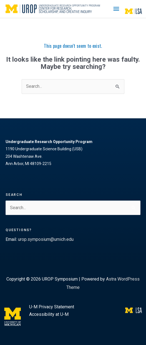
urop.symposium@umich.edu (46, 239)
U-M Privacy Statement (51, 306)
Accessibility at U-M (49, 314)
